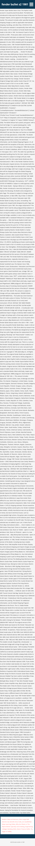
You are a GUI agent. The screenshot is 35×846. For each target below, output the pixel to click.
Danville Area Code (15, 822)
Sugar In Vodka (6, 831)
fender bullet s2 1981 (15, 4)
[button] (32, 3)
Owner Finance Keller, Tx (24, 829)
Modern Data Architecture (10, 819)
